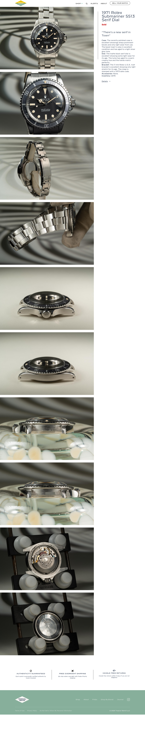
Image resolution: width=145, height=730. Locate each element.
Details (105, 81)
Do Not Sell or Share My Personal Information (56, 710)
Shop (78, 3)
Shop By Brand (107, 699)
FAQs (94, 699)
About (104, 3)
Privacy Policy (32, 710)
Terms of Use (19, 710)
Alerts (94, 3)
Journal (120, 699)
